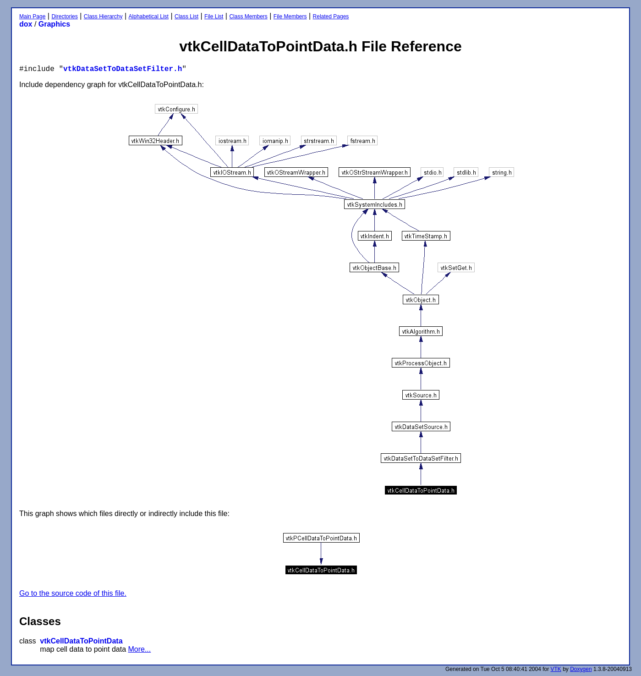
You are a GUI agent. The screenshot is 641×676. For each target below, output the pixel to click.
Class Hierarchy (103, 16)
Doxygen (581, 669)
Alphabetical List (149, 16)
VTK (556, 669)
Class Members (248, 16)
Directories (64, 16)
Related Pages (331, 16)
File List (213, 16)
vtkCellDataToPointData (81, 641)
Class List (186, 16)
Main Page (32, 16)
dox (25, 24)
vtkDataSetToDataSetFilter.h (122, 69)
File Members (290, 16)
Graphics (54, 24)
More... (139, 649)
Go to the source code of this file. (72, 593)
